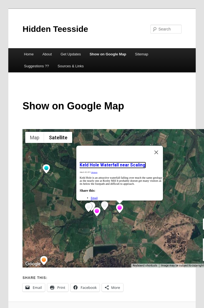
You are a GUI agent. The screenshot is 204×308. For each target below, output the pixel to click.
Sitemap (141, 54)
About (47, 54)
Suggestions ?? (36, 66)
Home (29, 54)
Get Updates (71, 54)
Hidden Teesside (55, 29)
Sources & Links (71, 66)
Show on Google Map (108, 54)
